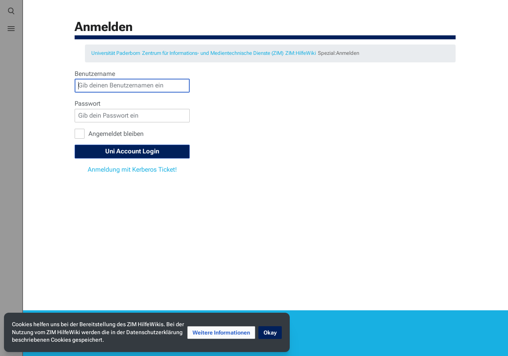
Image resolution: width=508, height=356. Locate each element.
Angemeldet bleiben (116, 133)
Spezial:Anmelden (338, 53)
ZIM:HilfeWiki (300, 53)
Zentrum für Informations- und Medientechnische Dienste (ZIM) (212, 53)
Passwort (87, 103)
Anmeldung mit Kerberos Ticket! (132, 169)
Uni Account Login (132, 151)
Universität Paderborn (115, 53)
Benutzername (95, 73)
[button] (221, 332)
